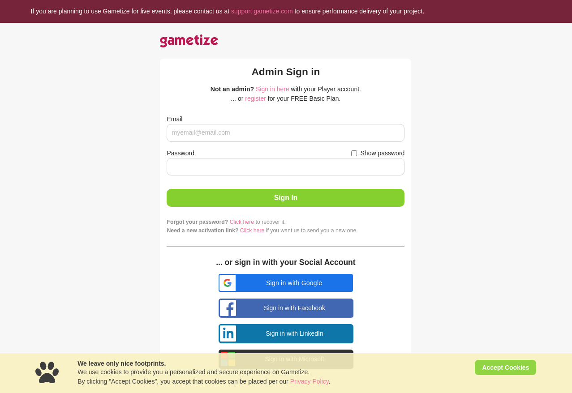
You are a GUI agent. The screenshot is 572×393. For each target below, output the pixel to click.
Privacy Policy (309, 381)
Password (180, 153)
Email (174, 119)
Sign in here (272, 89)
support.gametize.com (262, 11)
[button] (286, 283)
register (255, 98)
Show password (383, 153)
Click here (242, 222)
